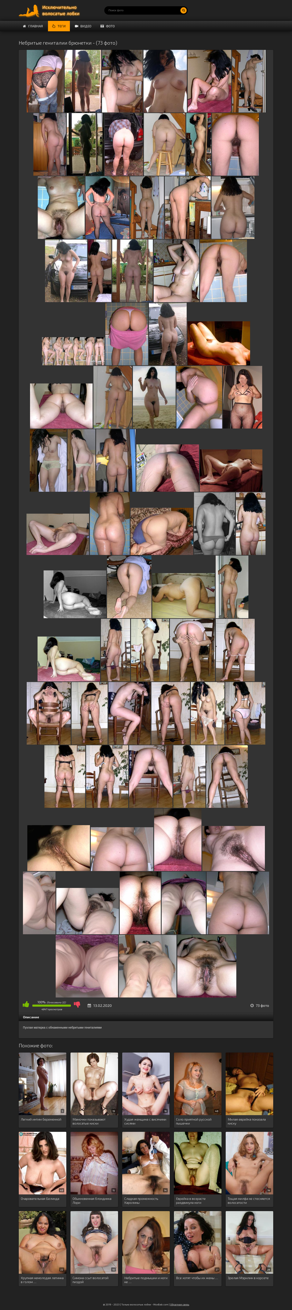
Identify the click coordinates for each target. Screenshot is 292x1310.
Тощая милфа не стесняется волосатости (249, 1200)
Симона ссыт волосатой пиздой (90, 1280)
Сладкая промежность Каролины (141, 1200)
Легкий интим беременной (41, 1119)
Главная (33, 26)
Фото (108, 26)
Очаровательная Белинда (40, 1198)
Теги (59, 26)
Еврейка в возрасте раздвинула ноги (191, 1200)
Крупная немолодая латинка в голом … (42, 1280)
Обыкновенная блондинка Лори (92, 1200)
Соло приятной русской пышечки (193, 1121)
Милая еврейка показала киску (247, 1121)
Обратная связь (179, 1304)
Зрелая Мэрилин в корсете (248, 1278)
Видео (83, 26)
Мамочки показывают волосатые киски (89, 1121)
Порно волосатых (50, 10)
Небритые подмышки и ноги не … (145, 1280)
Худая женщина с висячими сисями (145, 1121)
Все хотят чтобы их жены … (197, 1278)
